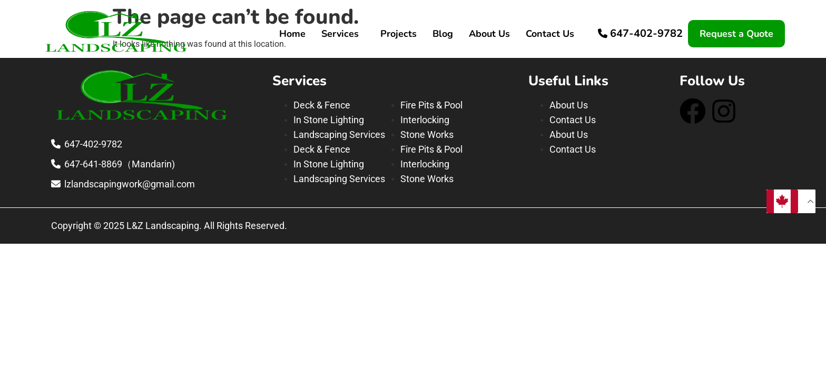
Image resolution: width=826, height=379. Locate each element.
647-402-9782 (646, 33)
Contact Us (550, 33)
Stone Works (427, 134)
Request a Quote (736, 33)
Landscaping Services (339, 134)
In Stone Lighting (328, 119)
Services (340, 33)
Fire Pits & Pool (431, 105)
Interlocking (424, 119)
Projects (398, 33)
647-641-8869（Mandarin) (119, 163)
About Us (489, 33)
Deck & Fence (321, 105)
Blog (442, 33)
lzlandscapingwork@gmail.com (129, 184)
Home (292, 33)
